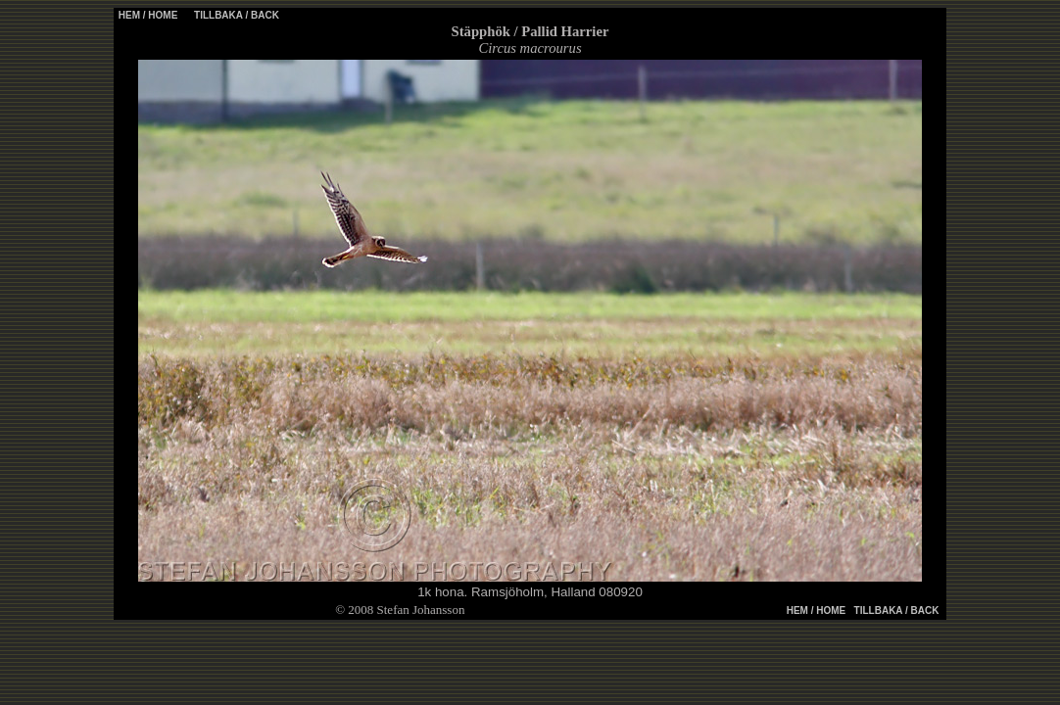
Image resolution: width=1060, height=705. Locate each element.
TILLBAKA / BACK (235, 15)
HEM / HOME (148, 15)
